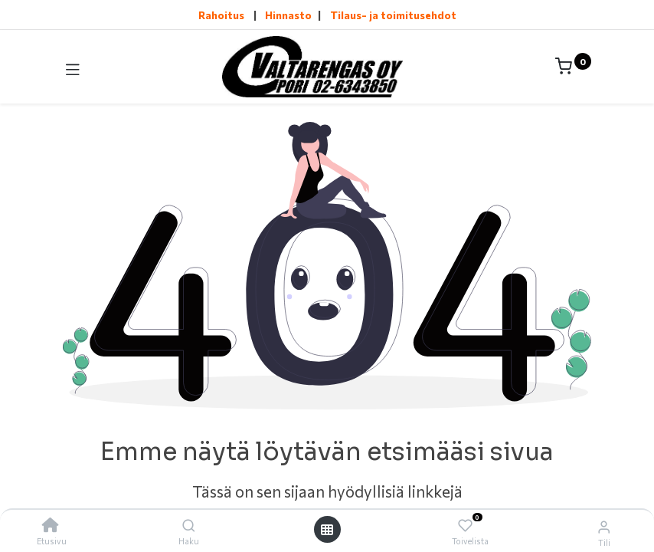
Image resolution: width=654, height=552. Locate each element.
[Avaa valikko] (327, 529)
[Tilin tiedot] (604, 526)
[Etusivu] (50, 525)
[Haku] (188, 525)
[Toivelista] (465, 525)
